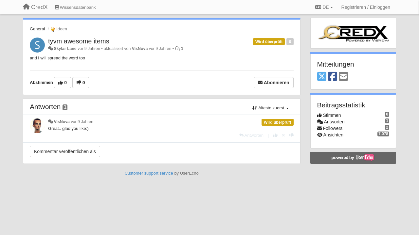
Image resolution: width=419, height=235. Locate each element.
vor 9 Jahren (82, 121)
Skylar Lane (65, 48)
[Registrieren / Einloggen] (366, 7)
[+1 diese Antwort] (275, 135)
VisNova (140, 48)
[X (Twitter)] (321, 77)
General (37, 28)
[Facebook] (332, 77)
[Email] (343, 77)
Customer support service (149, 173)
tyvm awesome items (78, 41)
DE (324, 7)
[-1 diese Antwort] (291, 135)
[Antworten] (251, 135)
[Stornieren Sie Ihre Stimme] (283, 135)
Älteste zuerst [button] (270, 107)
